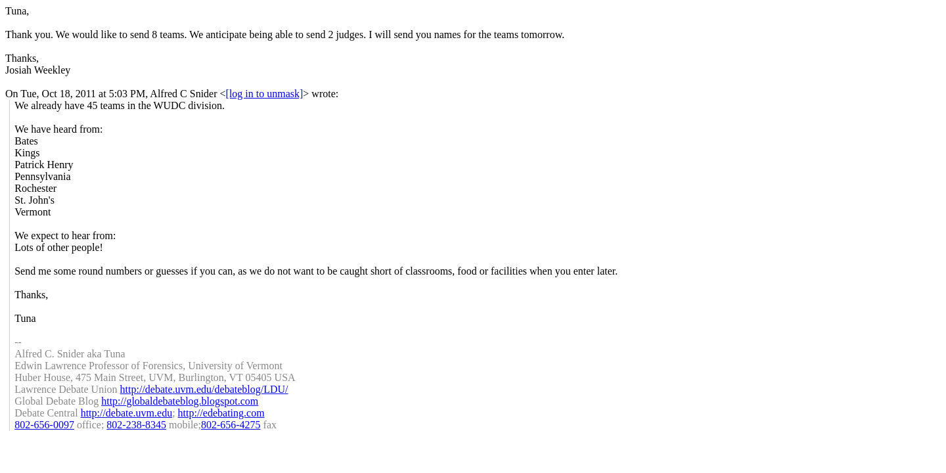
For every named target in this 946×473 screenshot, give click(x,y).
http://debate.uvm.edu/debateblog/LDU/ (204, 389)
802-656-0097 (44, 424)
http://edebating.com (221, 412)
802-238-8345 (136, 424)
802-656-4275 (231, 424)
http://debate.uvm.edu (127, 412)
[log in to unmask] (265, 93)
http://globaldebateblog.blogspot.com (179, 401)
